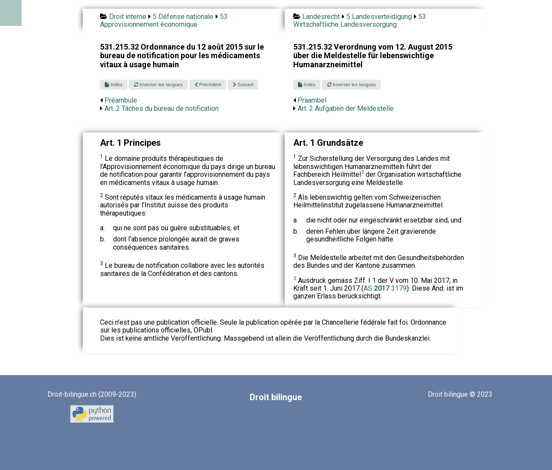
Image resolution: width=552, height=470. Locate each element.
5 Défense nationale (183, 17)
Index (113, 84)
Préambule (120, 100)
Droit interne (127, 17)
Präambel (312, 100)
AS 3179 (385, 288)
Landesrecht (321, 17)
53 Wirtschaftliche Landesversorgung (359, 20)
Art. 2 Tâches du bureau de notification (161, 108)
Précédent (207, 84)
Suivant (243, 84)
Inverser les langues (158, 84)
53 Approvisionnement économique (164, 20)
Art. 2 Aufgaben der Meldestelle (346, 108)
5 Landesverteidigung (379, 17)
